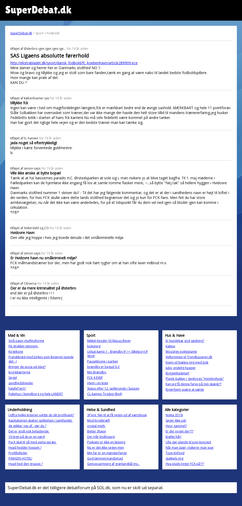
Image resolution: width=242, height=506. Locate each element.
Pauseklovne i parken (102, 361)
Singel (12, 377)
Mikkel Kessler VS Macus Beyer (109, 341)
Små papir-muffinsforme (26, 341)
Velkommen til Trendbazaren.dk (189, 357)
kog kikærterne (19, 372)
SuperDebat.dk (21, 33)
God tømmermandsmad (105, 458)
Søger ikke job (176, 420)
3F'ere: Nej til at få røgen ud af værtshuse (117, 415)
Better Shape (96, 431)
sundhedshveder (20, 383)
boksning (94, 346)
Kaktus (170, 346)
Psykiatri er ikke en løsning (106, 442)
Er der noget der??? (179, 431)
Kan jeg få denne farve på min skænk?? (193, 384)
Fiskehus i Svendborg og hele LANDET (35, 394)
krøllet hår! (173, 437)
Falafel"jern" (17, 388)
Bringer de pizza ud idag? (27, 367)
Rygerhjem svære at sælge (185, 389)
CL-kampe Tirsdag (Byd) (104, 394)
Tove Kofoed (175, 453)
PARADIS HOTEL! (20, 458)
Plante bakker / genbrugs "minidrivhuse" (195, 378)
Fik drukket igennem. (23, 346)
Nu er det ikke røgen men (105, 447)
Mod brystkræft (98, 420)
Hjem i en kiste (97, 383)
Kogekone (15, 351)
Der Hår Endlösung (101, 437)
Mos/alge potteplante (181, 351)
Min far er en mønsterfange (107, 453)
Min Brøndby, (97, 372)
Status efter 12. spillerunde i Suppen (113, 388)
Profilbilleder (18, 453)
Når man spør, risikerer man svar (190, 447)
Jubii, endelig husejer (181, 368)
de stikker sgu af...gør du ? (27, 426)
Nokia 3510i (174, 415)
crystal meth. (96, 426)
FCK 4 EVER (95, 377)
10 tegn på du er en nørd (26, 437)
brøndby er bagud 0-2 (103, 367)
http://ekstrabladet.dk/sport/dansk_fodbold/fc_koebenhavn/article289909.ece (74, 62)
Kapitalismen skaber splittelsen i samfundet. (40, 420)
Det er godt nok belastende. (28, 431)
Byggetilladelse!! (177, 373)
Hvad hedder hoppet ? (24, 447)
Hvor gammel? (176, 426)
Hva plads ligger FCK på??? (185, 464)
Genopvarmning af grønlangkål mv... (113, 464)
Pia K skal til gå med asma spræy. (32, 442)
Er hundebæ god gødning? (185, 341)
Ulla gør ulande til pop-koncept (188, 442)
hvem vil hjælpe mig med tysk (187, 362)
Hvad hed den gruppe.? (25, 464)
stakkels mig (174, 458)
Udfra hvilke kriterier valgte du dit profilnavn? (41, 415)
